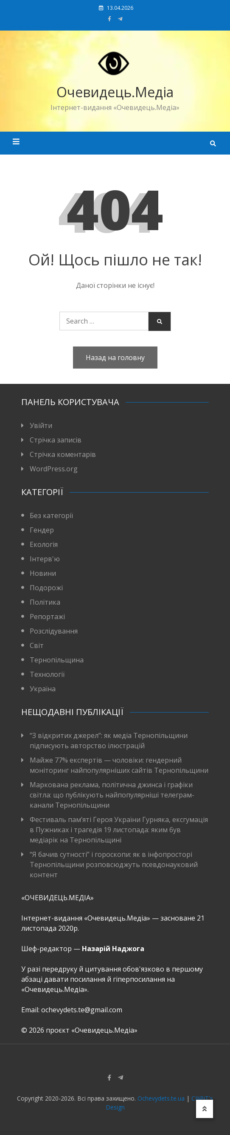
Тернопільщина (57, 660)
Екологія (44, 544)
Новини (43, 573)
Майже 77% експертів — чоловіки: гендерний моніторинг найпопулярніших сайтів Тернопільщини (119, 765)
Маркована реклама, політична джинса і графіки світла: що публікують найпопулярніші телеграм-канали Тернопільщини (112, 795)
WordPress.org (54, 468)
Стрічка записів (55, 440)
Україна (43, 688)
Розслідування (54, 631)
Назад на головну (115, 357)
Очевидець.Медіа (115, 92)
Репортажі (47, 616)
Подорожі (46, 587)
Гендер (42, 530)
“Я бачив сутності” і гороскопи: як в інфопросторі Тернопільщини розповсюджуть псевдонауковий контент (114, 864)
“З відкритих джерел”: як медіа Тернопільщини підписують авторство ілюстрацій (109, 740)
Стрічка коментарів (63, 454)
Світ (37, 645)
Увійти (41, 425)
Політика (45, 602)
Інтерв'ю (45, 558)
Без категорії (51, 515)
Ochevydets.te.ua (161, 1098)
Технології (47, 674)
